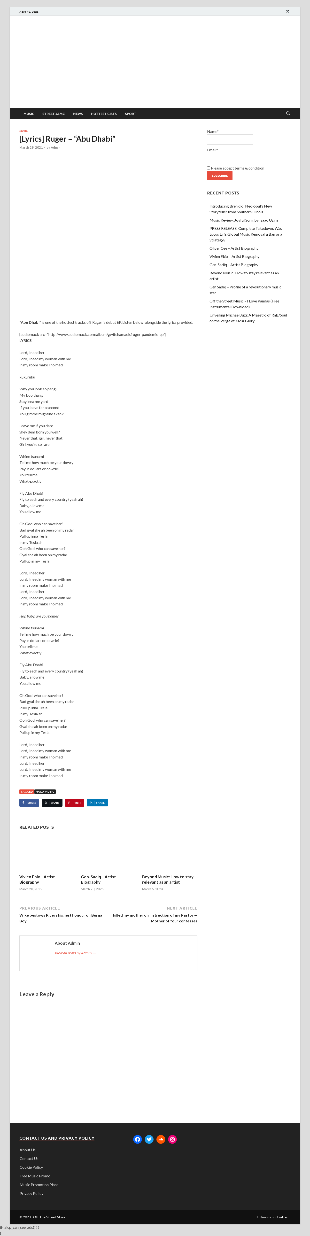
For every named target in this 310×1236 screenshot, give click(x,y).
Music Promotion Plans (39, 1184)
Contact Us (29, 1158)
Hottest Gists (104, 113)
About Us (28, 1149)
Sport (130, 113)
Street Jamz (53, 113)
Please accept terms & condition (235, 168)
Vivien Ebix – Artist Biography (37, 879)
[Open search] (288, 113)
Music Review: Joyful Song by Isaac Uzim (243, 220)
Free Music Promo (35, 1176)
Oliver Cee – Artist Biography (233, 248)
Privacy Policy (31, 1193)
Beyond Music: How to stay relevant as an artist (168, 879)
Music (28, 113)
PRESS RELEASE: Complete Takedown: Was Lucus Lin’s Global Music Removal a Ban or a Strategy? (245, 234)
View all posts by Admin (75, 952)
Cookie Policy (31, 1167)
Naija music (45, 791)
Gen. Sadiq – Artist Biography (98, 879)
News (78, 113)
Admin (56, 147)
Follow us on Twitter (272, 1217)
